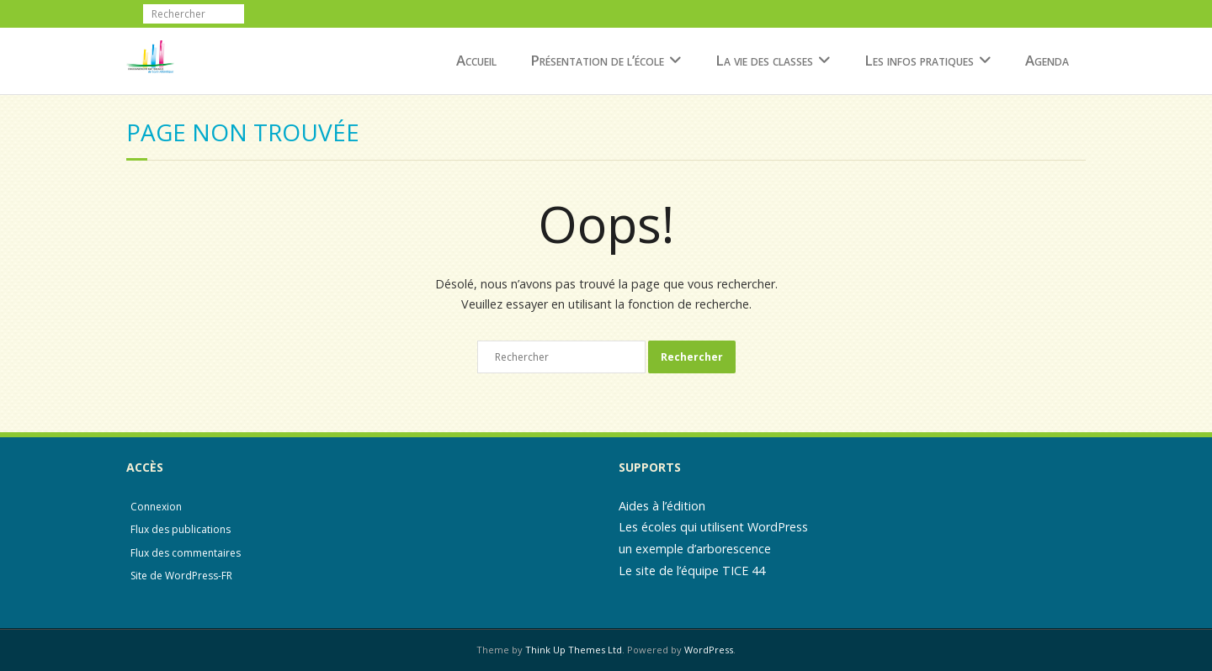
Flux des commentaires (185, 553)
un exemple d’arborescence (695, 549)
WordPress (708, 649)
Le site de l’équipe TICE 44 (692, 571)
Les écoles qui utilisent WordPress (713, 527)
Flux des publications (180, 529)
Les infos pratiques (919, 60)
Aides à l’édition (662, 506)
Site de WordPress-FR (181, 575)
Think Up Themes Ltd (573, 649)
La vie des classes (764, 60)
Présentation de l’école (597, 60)
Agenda (1047, 60)
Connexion (156, 506)
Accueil (476, 60)
